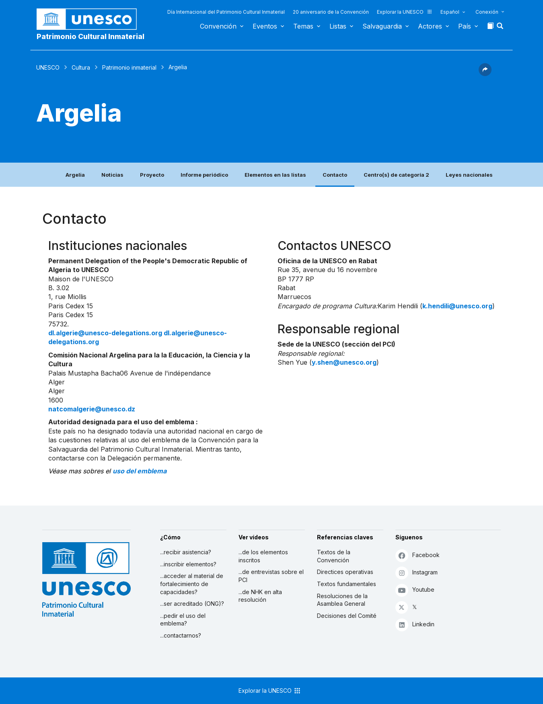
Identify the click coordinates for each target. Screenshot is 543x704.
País (464, 26)
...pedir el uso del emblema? (183, 619)
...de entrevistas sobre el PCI (271, 575)
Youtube (414, 590)
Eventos (265, 26)
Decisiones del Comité (346, 615)
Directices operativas (345, 571)
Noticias (112, 174)
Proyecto (152, 174)
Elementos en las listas (275, 174)
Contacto (335, 174)
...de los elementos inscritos (263, 556)
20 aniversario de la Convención (331, 12)
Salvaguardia (382, 26)
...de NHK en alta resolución (260, 595)
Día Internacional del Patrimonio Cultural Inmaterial (226, 12)
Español (449, 12)
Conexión (486, 12)
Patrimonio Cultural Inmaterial (90, 36)
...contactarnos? (180, 635)
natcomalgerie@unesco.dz (91, 409)
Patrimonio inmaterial (129, 67)
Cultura (81, 67)
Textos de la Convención (333, 556)
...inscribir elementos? (188, 564)
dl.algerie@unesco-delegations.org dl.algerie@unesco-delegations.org (137, 337)
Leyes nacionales (469, 174)
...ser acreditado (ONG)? (192, 603)
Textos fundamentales (346, 583)
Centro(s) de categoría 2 (396, 174)
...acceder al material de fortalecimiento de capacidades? (191, 583)
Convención (218, 26)
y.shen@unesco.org (344, 362)
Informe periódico (204, 174)
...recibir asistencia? (185, 552)
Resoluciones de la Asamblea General (342, 600)
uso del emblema (140, 471)
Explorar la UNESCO (404, 12)
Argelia (75, 174)
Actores (430, 26)
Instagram (416, 572)
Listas (337, 26)
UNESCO (48, 67)
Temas (303, 26)
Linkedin (414, 624)
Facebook (417, 555)
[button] (501, 28)
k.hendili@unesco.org (457, 306)
